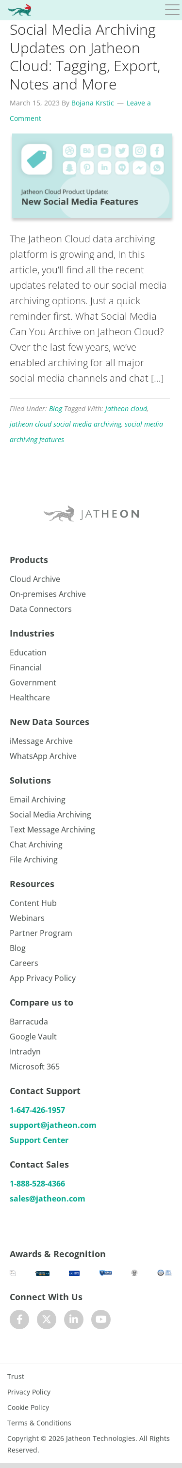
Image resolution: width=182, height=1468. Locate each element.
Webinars (27, 918)
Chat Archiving (36, 844)
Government (33, 682)
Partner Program (41, 933)
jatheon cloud (126, 408)
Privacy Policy (28, 1391)
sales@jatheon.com (47, 1198)
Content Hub (33, 903)
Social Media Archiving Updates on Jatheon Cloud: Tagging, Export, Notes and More (85, 56)
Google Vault (33, 1036)
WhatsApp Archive (43, 756)
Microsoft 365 (35, 1066)
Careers (24, 963)
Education (28, 652)
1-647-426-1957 (37, 1110)
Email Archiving (38, 799)
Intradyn (25, 1051)
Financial (26, 667)
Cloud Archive (35, 579)
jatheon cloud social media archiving (65, 424)
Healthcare (30, 697)
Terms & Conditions (39, 1422)
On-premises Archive (48, 594)
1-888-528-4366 (37, 1183)
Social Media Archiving (50, 814)
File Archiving (34, 859)
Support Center (39, 1140)
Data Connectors (41, 609)
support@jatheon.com (53, 1125)
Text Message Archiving (52, 829)
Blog (55, 408)
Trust (15, 1376)
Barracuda (29, 1021)
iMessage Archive (41, 741)
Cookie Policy (28, 1407)
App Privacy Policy (43, 978)
